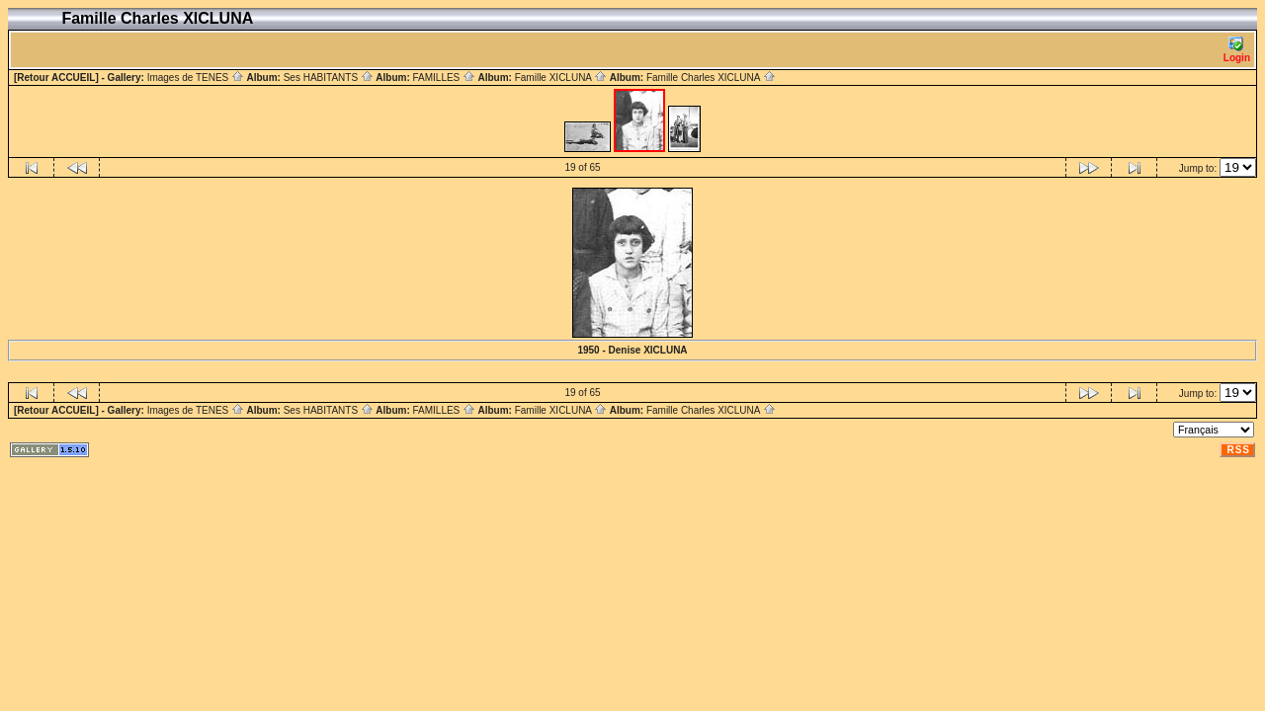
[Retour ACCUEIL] (56, 77)
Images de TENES (195, 77)
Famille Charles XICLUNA (711, 77)
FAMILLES (443, 77)
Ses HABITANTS (329, 77)
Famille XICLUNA (561, 77)
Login (1236, 50)
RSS (1238, 449)
